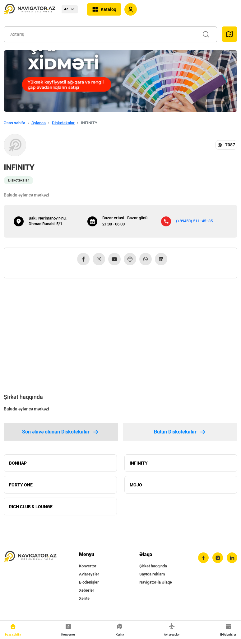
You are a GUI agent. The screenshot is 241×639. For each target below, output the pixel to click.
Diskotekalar (63, 123)
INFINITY (139, 463)
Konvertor (87, 566)
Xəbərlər (86, 590)
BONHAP (18, 463)
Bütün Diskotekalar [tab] (180, 432)
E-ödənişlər (89, 582)
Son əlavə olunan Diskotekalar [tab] (61, 432)
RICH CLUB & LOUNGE (31, 506)
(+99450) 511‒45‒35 (194, 221)
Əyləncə (38, 123)
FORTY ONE (21, 484)
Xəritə (84, 598)
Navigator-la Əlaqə (155, 582)
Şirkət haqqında (153, 566)
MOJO (136, 484)
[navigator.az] (30, 556)
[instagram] (217, 558)
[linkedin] (232, 558)
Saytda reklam (152, 574)
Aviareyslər (89, 574)
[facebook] (203, 558)
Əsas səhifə (14, 123)
